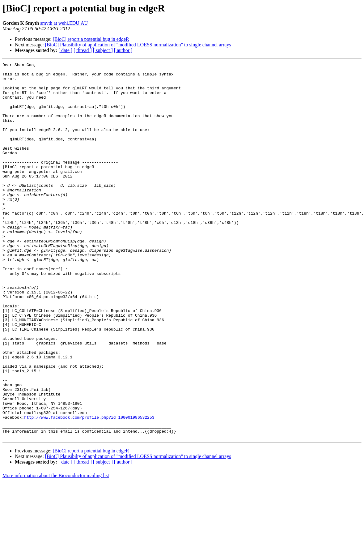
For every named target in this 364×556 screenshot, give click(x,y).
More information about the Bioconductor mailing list (55, 550)
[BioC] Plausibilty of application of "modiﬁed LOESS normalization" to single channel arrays (138, 44)
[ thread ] (83, 50)
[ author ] (123, 50)
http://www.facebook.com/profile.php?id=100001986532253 (89, 488)
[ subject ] (103, 50)
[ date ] (65, 50)
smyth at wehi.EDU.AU (64, 23)
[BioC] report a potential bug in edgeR (91, 39)
